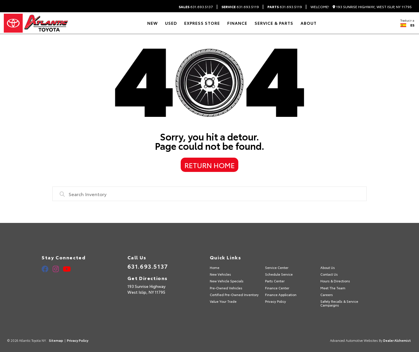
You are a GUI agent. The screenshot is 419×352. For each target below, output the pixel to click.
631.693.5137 (196, 6)
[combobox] (209, 193)
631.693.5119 (240, 6)
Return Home (209, 165)
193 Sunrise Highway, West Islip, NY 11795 (372, 7)
